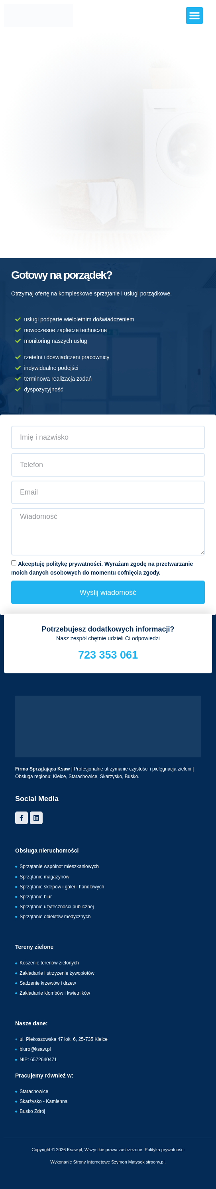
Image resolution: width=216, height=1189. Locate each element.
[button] (194, 15)
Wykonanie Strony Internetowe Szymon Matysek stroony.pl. (108, 1162)
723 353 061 (108, 655)
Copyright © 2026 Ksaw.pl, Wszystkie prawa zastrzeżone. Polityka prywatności (108, 1149)
